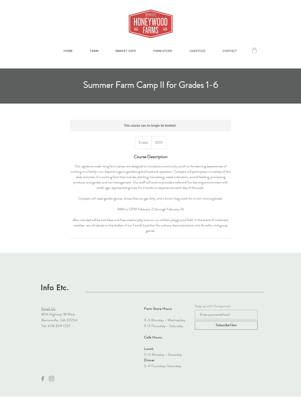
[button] (254, 50)
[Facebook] (42, 378)
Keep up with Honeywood (212, 306)
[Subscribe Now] (226, 325)
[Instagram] (51, 378)
